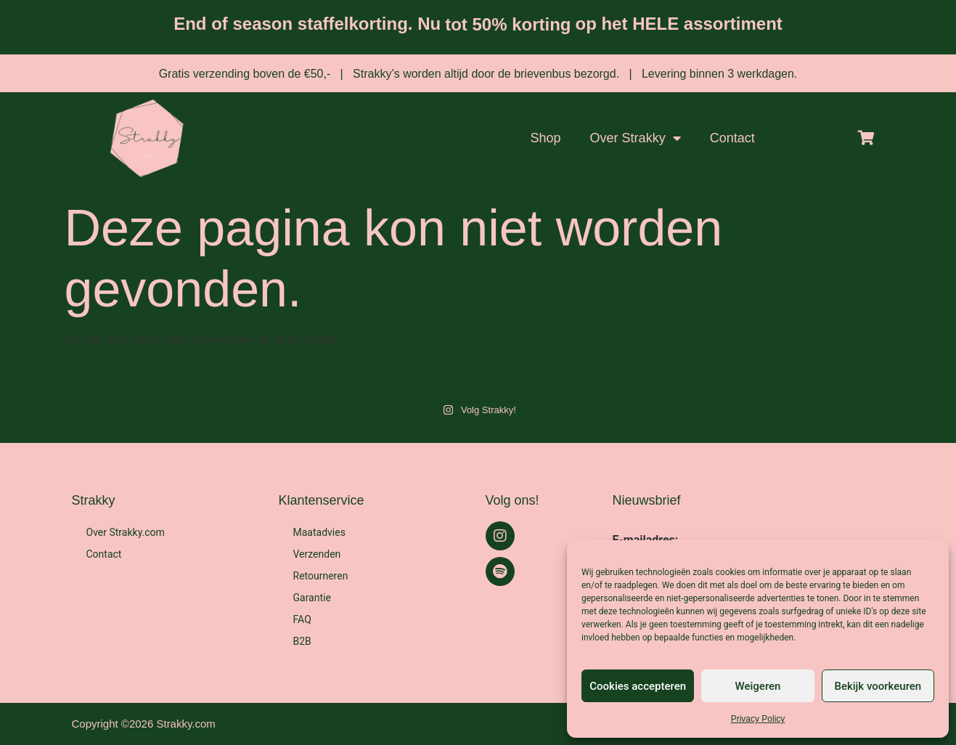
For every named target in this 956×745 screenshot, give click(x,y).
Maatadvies (319, 532)
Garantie (312, 597)
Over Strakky (635, 138)
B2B (302, 641)
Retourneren (320, 576)
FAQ (302, 619)
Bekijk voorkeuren (877, 686)
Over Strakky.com (125, 532)
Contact (732, 138)
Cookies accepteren (637, 686)
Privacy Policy (758, 719)
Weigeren (758, 686)
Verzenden (317, 554)
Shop (546, 138)
